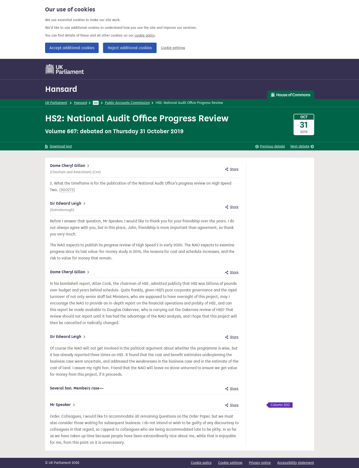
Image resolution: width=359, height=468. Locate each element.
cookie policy (145, 35)
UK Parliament (56, 103)
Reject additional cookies (130, 48)
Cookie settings (173, 48)
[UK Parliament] (65, 69)
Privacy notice (260, 463)
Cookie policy (201, 463)
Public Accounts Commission (127, 103)
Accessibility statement (295, 463)
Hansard (61, 89)
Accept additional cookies (71, 48)
